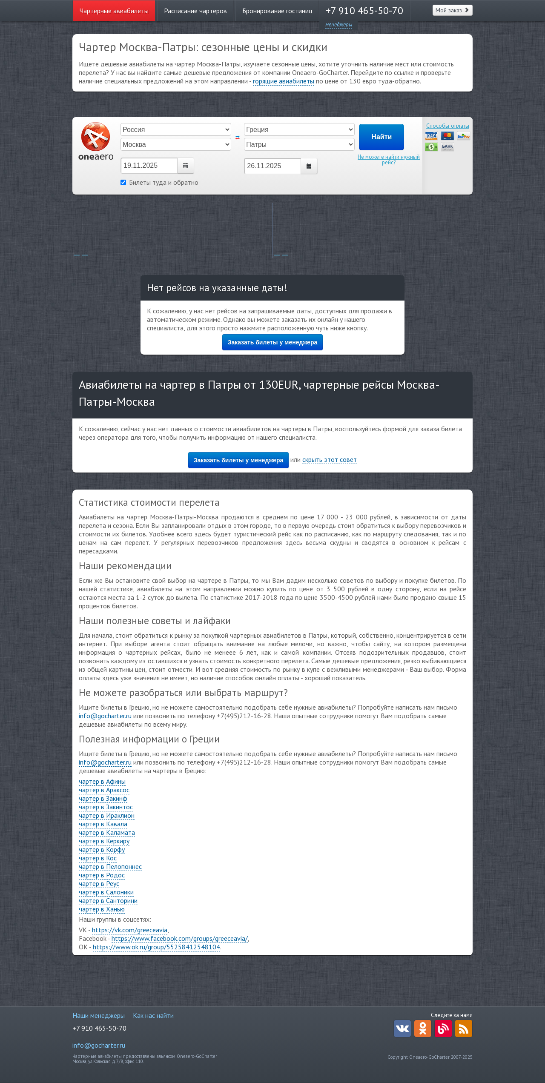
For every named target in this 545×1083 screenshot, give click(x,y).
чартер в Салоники (106, 892)
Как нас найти (153, 1015)
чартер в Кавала (103, 823)
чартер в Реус (99, 883)
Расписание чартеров (195, 10)
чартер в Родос (102, 875)
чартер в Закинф (103, 798)
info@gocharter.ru (105, 715)
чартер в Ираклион (107, 815)
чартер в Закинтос (106, 806)
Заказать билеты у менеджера (273, 342)
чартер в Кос (98, 858)
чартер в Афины (102, 781)
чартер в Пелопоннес (110, 866)
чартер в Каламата (107, 832)
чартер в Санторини (108, 900)
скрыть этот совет (329, 459)
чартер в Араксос (104, 789)
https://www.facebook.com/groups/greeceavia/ (180, 938)
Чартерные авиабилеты (114, 10)
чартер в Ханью (102, 909)
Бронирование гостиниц (277, 10)
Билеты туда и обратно (159, 182)
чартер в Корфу (102, 849)
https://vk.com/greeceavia (129, 929)
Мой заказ (453, 10)
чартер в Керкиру (104, 841)
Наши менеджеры (98, 1015)
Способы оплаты (447, 125)
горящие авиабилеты (283, 81)
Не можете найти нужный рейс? (389, 159)
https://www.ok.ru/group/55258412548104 (156, 947)
